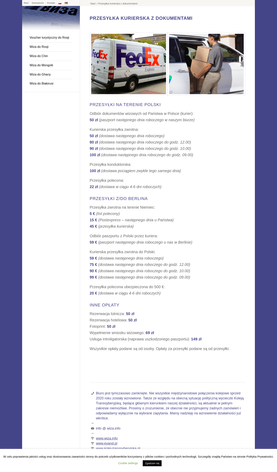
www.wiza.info (107, 438)
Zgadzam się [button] (152, 463)
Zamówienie (38, 3)
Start (26, 3)
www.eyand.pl (106, 443)
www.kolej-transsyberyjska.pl (118, 448)
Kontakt (51, 3)
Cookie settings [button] (128, 463)
